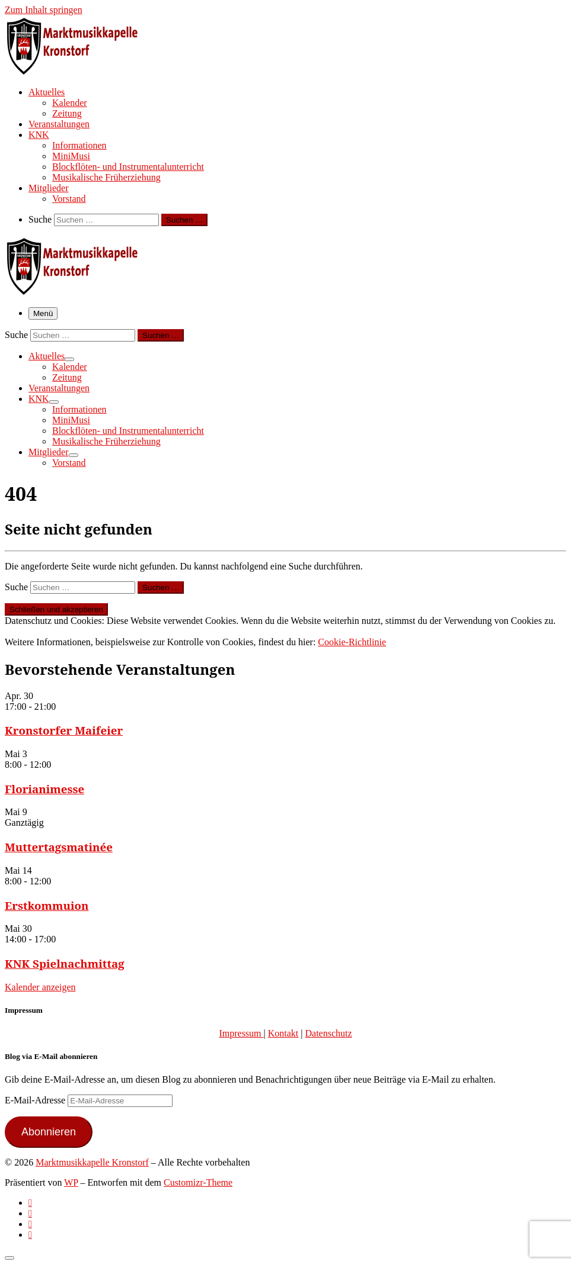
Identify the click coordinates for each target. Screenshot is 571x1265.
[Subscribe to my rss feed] (30, 1203)
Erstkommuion (47, 905)
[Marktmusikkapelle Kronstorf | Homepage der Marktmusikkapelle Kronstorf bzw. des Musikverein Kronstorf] (79, 71)
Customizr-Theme (198, 1182)
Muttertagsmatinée (59, 846)
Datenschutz (328, 1033)
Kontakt (283, 1033)
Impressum (241, 1033)
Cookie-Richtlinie (352, 642)
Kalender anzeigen (40, 987)
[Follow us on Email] (30, 1234)
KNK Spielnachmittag (65, 963)
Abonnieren (48, 1132)
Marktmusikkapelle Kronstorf (92, 1162)
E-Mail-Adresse (36, 1100)
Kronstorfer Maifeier (64, 730)
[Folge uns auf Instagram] (30, 1224)
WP (71, 1182)
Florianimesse (44, 788)
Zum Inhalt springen (43, 10)
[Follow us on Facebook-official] (30, 1213)
